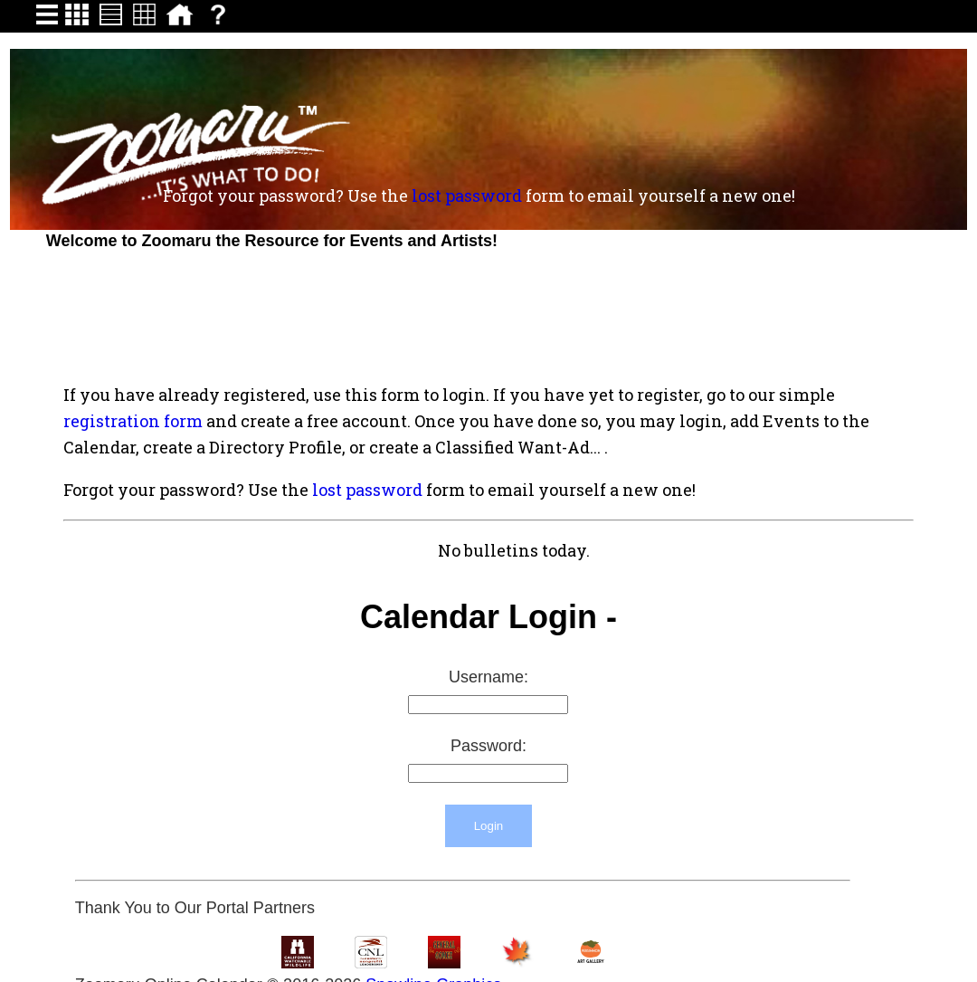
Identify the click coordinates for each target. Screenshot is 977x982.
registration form (133, 421)
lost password (467, 195)
